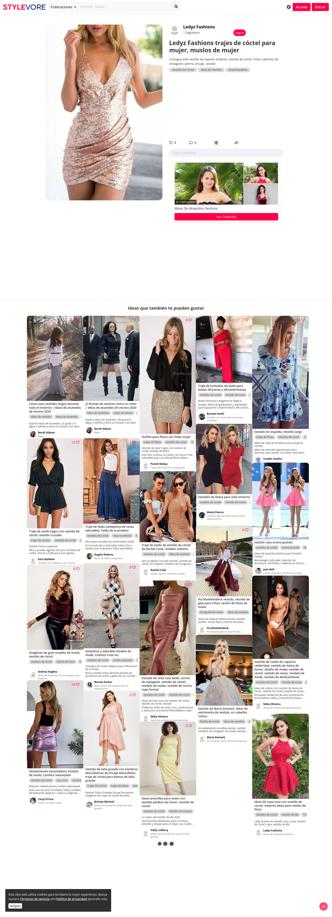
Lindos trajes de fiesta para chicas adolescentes (226, 516)
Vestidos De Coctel (183, 70)
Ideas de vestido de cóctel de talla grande (113, 802)
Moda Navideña (237, 70)
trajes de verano (123, 411)
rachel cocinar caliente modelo (168, 572)
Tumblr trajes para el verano (279, 455)
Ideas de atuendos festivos (196, 208)
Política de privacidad (71, 899)
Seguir (239, 33)
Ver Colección (226, 217)
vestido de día (290, 809)
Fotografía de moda (211, 607)
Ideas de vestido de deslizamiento (282, 706)
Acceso (301, 7)
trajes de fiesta (152, 438)
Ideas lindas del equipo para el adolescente (111, 681)
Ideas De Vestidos (211, 70)
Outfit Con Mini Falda (50, 803)
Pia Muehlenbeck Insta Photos (224, 627)
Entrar (320, 7)
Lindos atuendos (123, 654)
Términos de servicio (34, 899)
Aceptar (15, 906)
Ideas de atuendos (67, 411)
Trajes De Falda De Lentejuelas (168, 463)
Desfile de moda (209, 717)
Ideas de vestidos (41, 411)
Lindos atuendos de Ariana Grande (282, 567)
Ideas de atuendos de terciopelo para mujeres (56, 671)
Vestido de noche (235, 501)
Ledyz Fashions (199, 27)
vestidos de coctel (176, 438)
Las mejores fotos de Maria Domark (222, 738)
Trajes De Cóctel (96, 781)
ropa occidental (122, 530)
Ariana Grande (290, 542)
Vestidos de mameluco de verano (56, 556)
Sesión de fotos (66, 656)
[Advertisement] (226, 106)
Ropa (41, 430)
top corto (62, 778)
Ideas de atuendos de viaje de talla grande (170, 830)
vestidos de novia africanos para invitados (225, 414)
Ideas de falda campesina (108, 555)
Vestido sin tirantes (180, 806)
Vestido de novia (235, 390)
